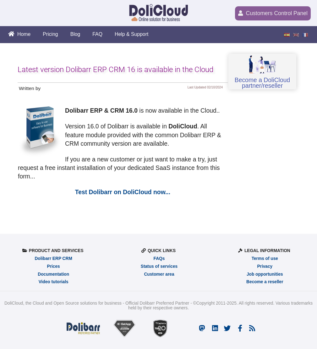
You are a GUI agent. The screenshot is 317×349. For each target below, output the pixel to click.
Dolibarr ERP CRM (53, 258)
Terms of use (265, 258)
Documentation (53, 274)
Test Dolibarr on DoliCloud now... (122, 192)
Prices (53, 266)
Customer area (159, 274)
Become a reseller (264, 281)
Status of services (159, 266)
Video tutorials (53, 281)
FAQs (159, 258)
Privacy (264, 266)
